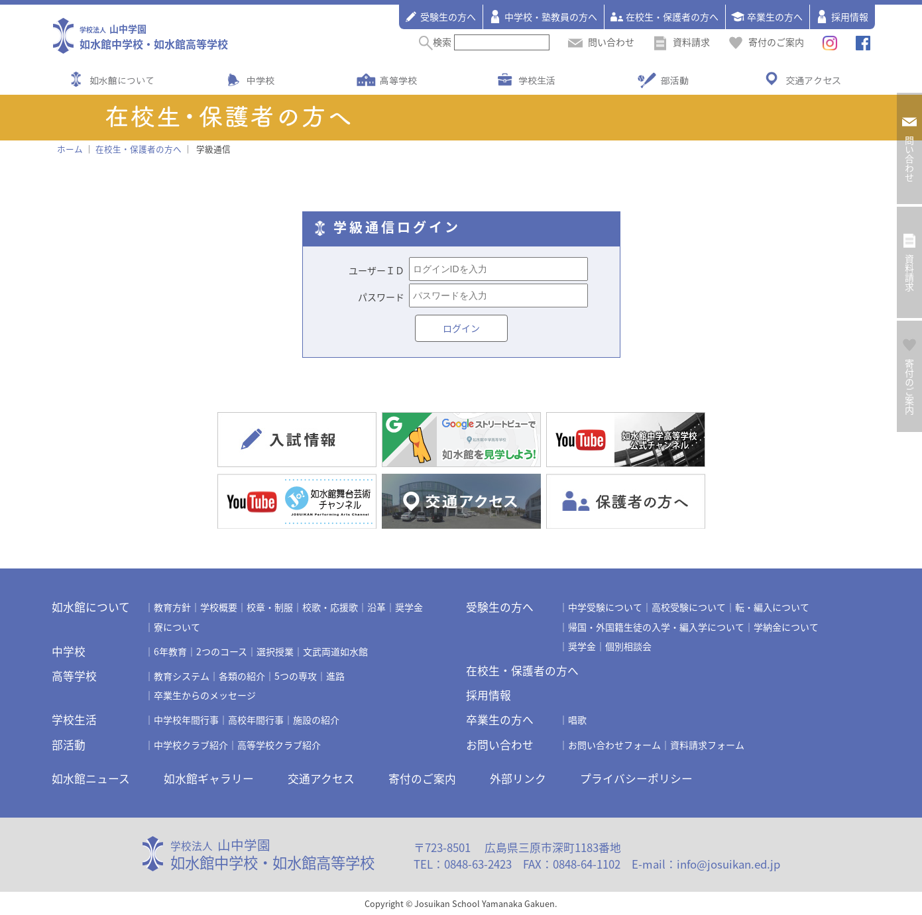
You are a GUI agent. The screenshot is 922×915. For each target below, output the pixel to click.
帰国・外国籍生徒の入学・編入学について (656, 626)
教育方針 (172, 607)
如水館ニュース (91, 778)
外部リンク (518, 778)
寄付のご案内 (766, 41)
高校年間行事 (256, 719)
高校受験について (689, 607)
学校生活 (536, 80)
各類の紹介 (242, 675)
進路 (335, 675)
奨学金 (409, 607)
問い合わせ (601, 41)
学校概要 (218, 607)
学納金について (786, 626)
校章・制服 (270, 607)
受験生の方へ (440, 16)
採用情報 (841, 16)
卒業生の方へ (767, 16)
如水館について (121, 80)
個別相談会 (628, 646)
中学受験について (605, 607)
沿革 (376, 607)
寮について (177, 626)
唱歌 (577, 719)
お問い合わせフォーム (614, 744)
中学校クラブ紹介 (191, 744)
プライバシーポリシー (636, 778)
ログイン (461, 328)
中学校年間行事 (186, 719)
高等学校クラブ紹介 (279, 744)
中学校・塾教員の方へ (543, 16)
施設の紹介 (316, 719)
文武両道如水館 (335, 651)
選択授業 (275, 651)
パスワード (381, 296)
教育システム (181, 675)
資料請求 (681, 41)
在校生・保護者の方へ (664, 16)
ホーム (70, 148)
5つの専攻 (295, 675)
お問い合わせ (500, 745)
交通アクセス (813, 80)
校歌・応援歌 (330, 607)
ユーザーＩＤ (376, 270)
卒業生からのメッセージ (205, 695)
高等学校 (398, 80)
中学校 (260, 80)
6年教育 (170, 651)
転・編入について (772, 607)
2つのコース (221, 651)
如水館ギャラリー (209, 778)
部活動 (675, 80)
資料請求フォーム (707, 744)
